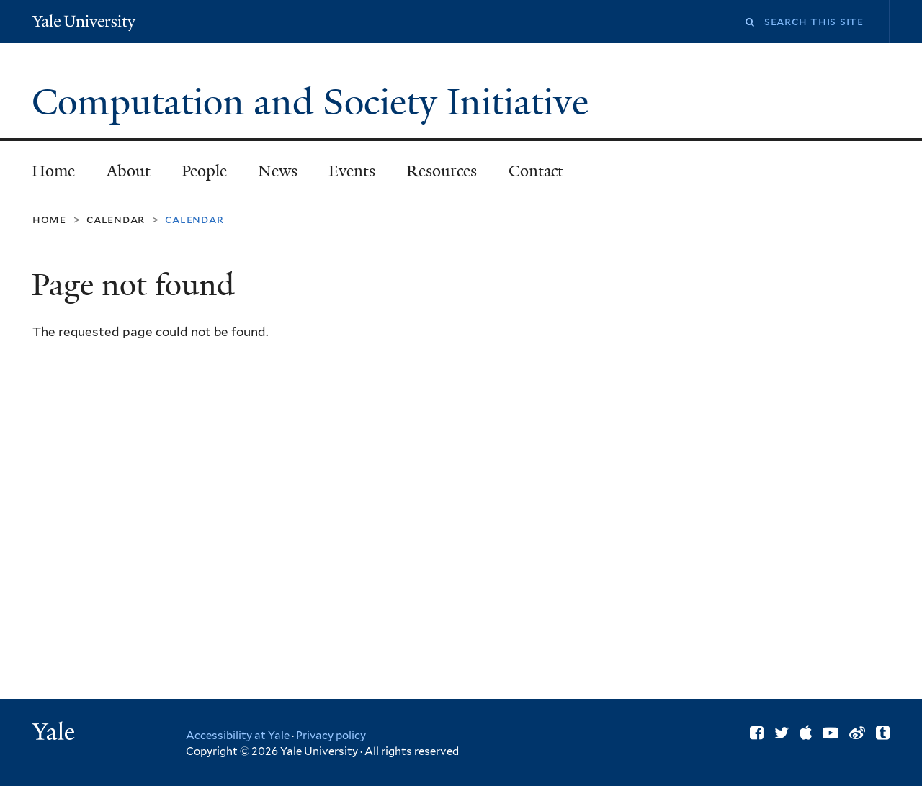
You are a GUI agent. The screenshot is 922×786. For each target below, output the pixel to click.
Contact (536, 171)
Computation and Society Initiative (315, 102)
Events (351, 171)
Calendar (115, 219)
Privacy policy (331, 735)
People (204, 171)
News (277, 171)
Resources (441, 171)
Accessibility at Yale (238, 735)
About (129, 171)
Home (53, 171)
